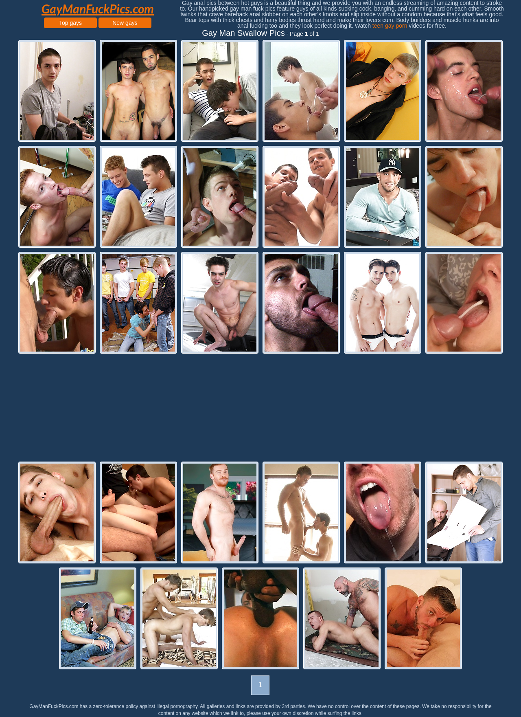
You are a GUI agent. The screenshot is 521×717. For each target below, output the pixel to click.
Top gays (70, 23)
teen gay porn (389, 25)
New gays (124, 23)
